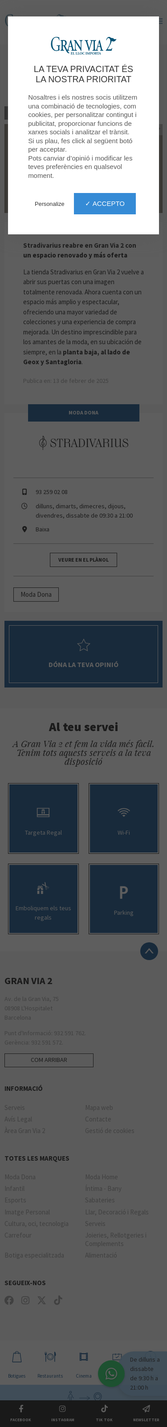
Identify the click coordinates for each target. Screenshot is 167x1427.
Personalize (50, 204)
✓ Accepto (105, 203)
